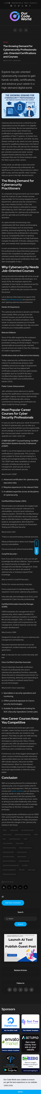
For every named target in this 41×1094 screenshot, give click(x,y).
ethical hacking (21, 856)
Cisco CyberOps (7, 843)
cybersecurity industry (9, 874)
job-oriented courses (27, 830)
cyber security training (9, 848)
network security (22, 852)
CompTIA (25, 865)
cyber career (31, 870)
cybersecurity (14, 830)
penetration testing (8, 856)
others (5, 830)
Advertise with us (17, 3)
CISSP (36, 834)
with (6, 3)
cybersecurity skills (8, 852)
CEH (4, 839)
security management (9, 870)
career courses (17, 791)
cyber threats (20, 843)
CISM (25, 839)
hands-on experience (25, 848)
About (26, 3)
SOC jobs (21, 870)
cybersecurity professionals (11, 865)
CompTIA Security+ (14, 839)
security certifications (9, 861)
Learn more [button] (8, 1085)
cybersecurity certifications (23, 834)
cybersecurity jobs (24, 861)
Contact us (33, 3)
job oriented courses (14, 299)
